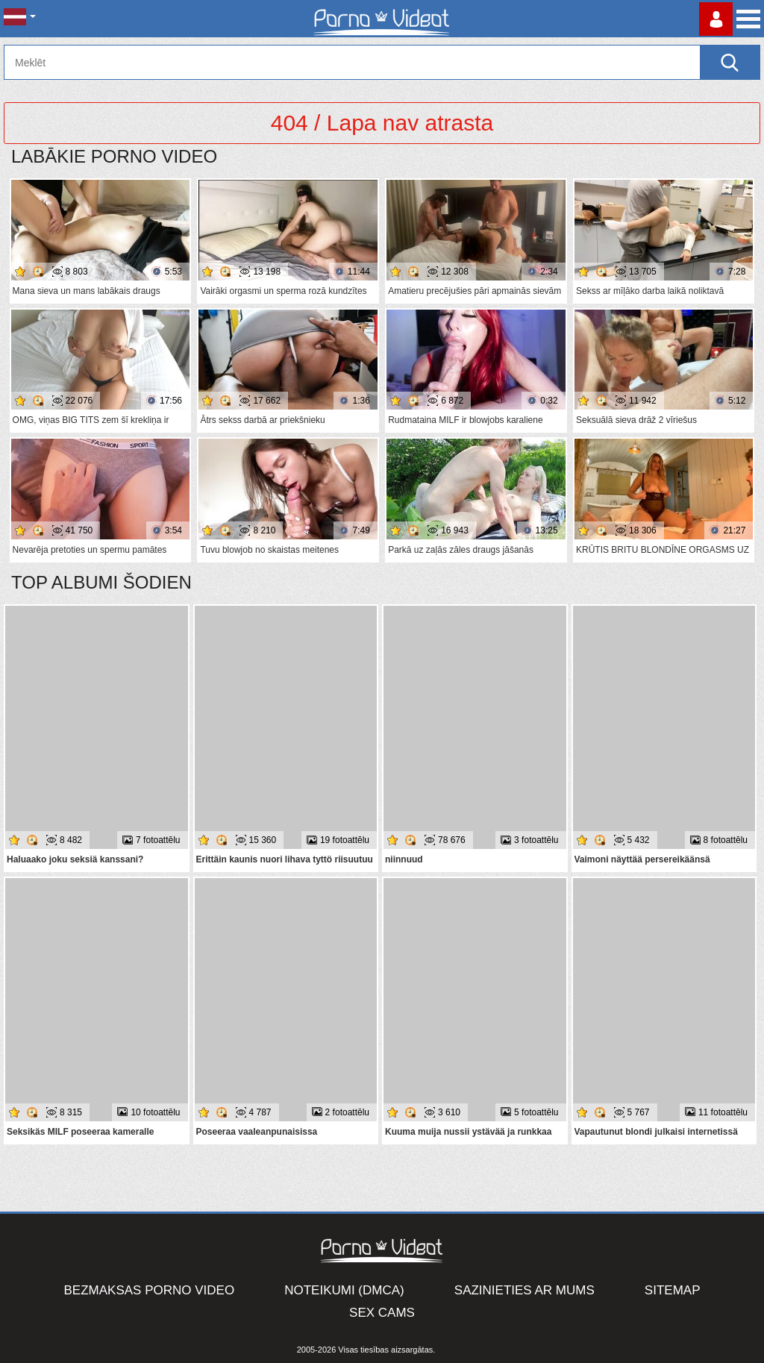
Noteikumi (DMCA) (344, 1290)
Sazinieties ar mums (524, 1290)
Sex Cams (382, 1313)
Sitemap (673, 1290)
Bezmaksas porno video (149, 1290)
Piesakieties (716, 19)
